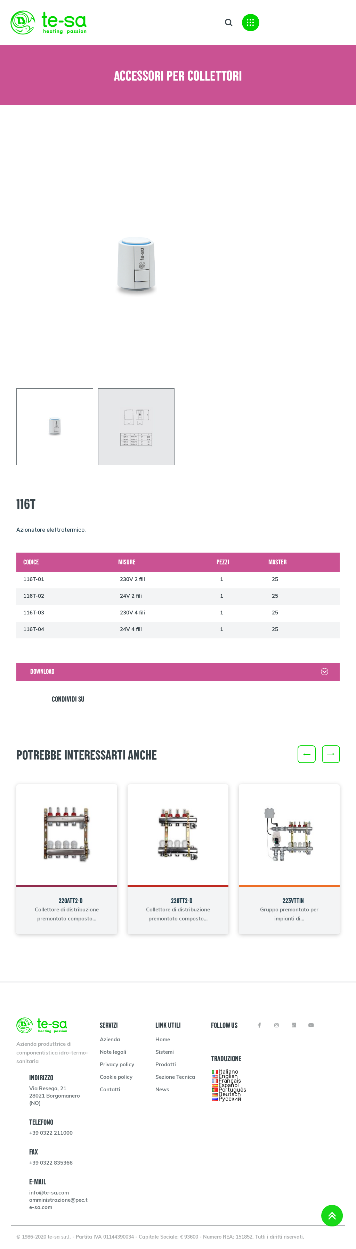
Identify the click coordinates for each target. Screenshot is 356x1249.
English (228, 1076)
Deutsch (230, 1094)
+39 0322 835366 (51, 1163)
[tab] (54, 426)
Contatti (110, 1090)
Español (229, 1085)
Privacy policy (117, 1065)
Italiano (228, 1071)
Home (162, 1040)
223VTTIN (293, 901)
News (162, 1090)
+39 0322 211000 (51, 1133)
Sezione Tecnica (175, 1077)
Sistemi (164, 1052)
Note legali (113, 1052)
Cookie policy (116, 1077)
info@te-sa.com (49, 1193)
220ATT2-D (71, 901)
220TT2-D (182, 901)
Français (230, 1080)
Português (232, 1089)
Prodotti (165, 1065)
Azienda (110, 1040)
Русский (230, 1098)
